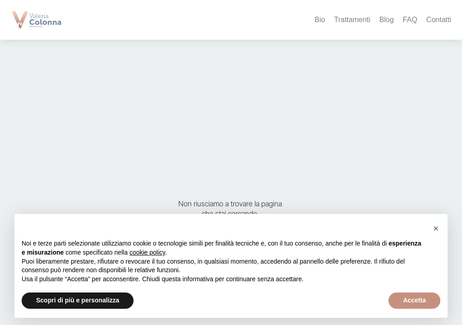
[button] (436, 228)
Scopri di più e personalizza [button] (77, 300)
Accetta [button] (414, 300)
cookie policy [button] (147, 252)
